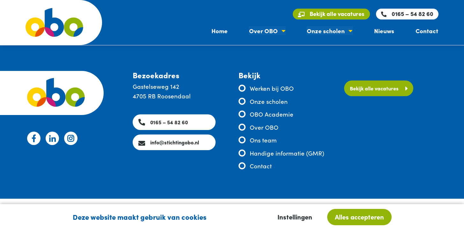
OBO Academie (271, 114)
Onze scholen (327, 31)
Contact (427, 31)
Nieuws (385, 31)
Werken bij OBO (272, 88)
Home (222, 31)
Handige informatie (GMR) (287, 153)
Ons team (263, 139)
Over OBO (265, 31)
